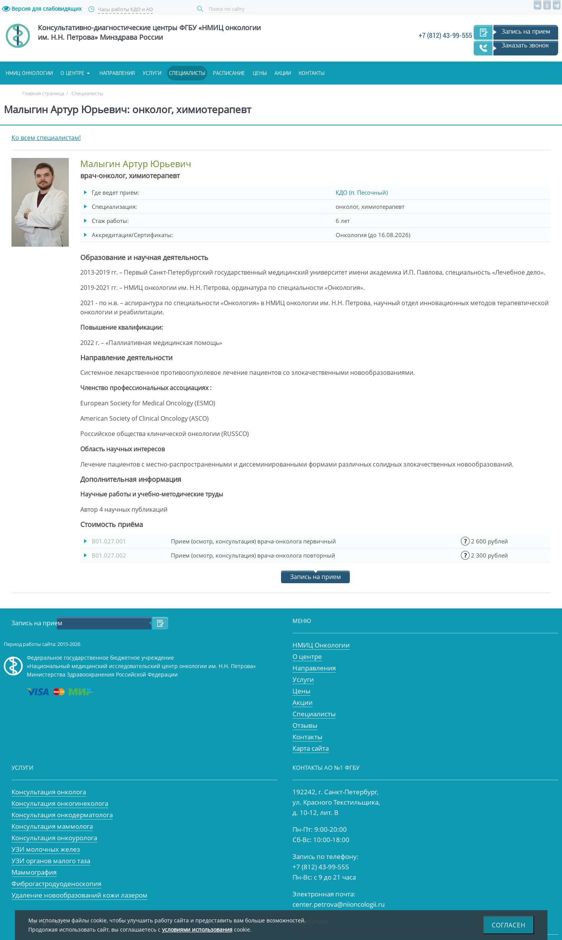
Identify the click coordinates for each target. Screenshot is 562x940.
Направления (117, 73)
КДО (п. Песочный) (362, 192)
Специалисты (187, 73)
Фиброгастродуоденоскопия (56, 883)
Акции (283, 73)
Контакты (312, 73)
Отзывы (304, 725)
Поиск (201, 9)
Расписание (229, 73)
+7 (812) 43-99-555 (445, 35)
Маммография (34, 872)
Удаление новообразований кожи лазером (79, 895)
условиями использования (197, 929)
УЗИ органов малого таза (50, 860)
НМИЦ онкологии (29, 73)
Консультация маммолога (52, 826)
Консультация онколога (48, 791)
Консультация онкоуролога (54, 837)
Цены (260, 73)
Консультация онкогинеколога (59, 803)
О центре (72, 73)
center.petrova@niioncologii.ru (338, 904)
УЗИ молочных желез (45, 849)
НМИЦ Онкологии (321, 645)
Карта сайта (310, 748)
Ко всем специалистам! (46, 137)
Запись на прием (526, 31)
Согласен (509, 925)
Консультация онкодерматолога (62, 814)
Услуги (152, 73)
